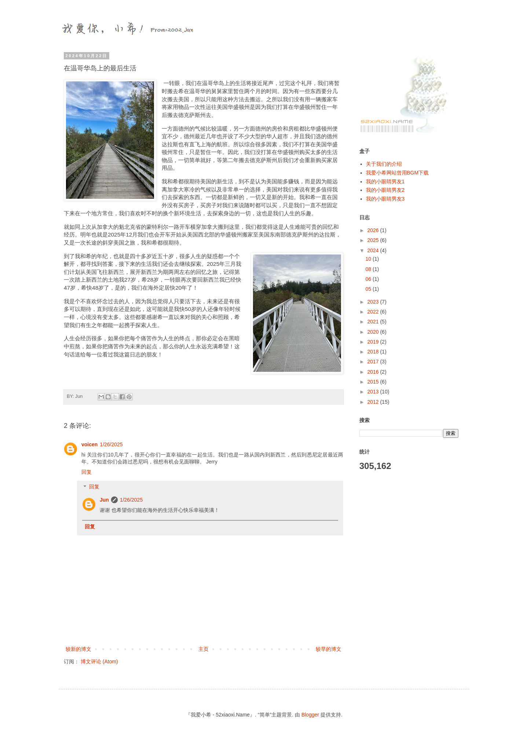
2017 (373, 361)
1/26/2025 (111, 444)
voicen (89, 444)
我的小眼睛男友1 (385, 181)
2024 (373, 250)
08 (369, 269)
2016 (373, 372)
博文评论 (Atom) (99, 661)
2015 (373, 382)
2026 (373, 230)
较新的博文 (78, 649)
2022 (373, 312)
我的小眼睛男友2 (385, 190)
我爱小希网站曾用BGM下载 (397, 173)
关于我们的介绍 (384, 164)
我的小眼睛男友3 (385, 199)
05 (369, 289)
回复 (86, 472)
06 (369, 279)
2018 (373, 352)
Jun (104, 500)
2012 (373, 402)
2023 (373, 302)
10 (369, 259)
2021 (373, 322)
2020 (373, 332)
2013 (373, 392)
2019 (373, 342)
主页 (203, 649)
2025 (373, 240)
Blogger (310, 715)
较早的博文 (328, 649)
